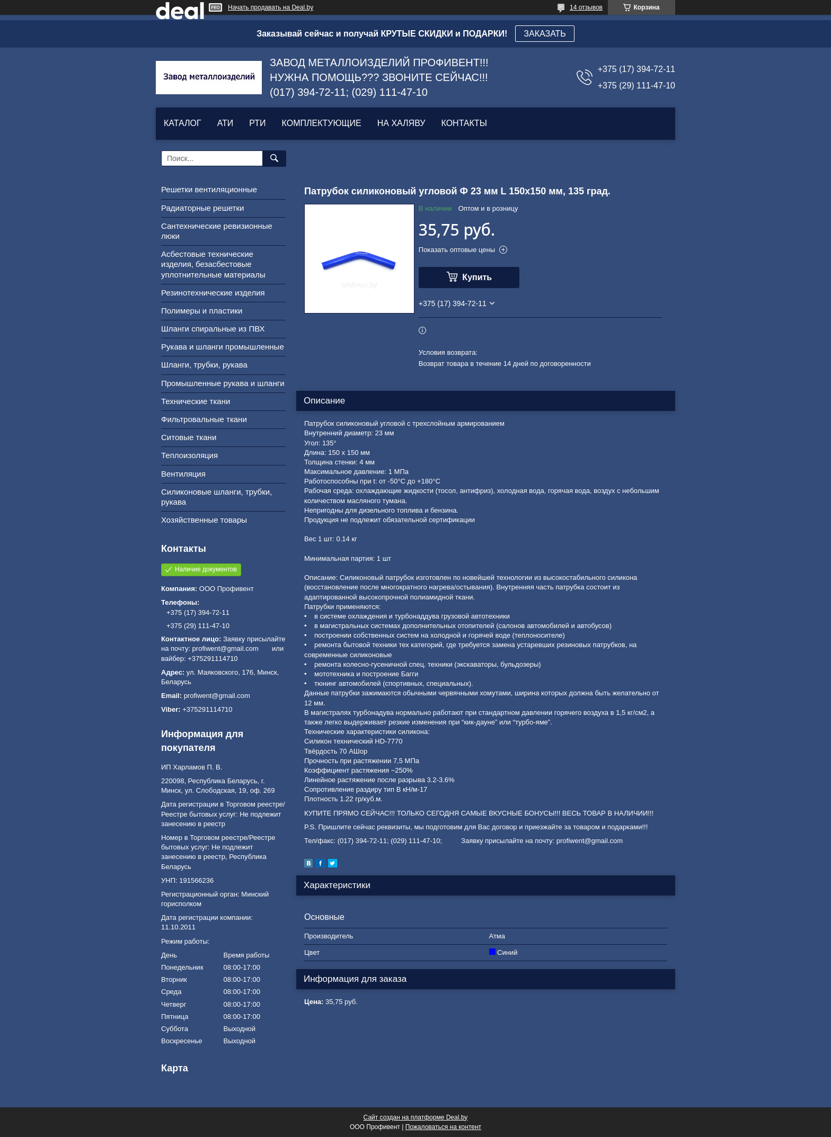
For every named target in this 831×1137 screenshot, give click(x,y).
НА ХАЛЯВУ (401, 123)
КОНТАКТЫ (464, 123)
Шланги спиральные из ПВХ (213, 328)
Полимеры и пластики (201, 310)
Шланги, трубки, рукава (204, 364)
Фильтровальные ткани (204, 419)
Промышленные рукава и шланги (223, 383)
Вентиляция (183, 473)
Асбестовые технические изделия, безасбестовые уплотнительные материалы (213, 264)
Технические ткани (195, 401)
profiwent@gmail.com (217, 696)
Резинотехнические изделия (213, 292)
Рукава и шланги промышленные (222, 346)
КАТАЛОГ (182, 123)
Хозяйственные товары (204, 519)
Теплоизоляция (189, 455)
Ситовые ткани (188, 437)
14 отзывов (586, 7)
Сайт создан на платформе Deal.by (416, 1117)
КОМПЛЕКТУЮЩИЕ (321, 123)
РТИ (257, 123)
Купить (477, 277)
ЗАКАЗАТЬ (545, 33)
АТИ (225, 123)
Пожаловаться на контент (443, 1127)
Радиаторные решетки (202, 207)
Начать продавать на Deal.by (270, 7)
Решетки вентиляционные (209, 189)
